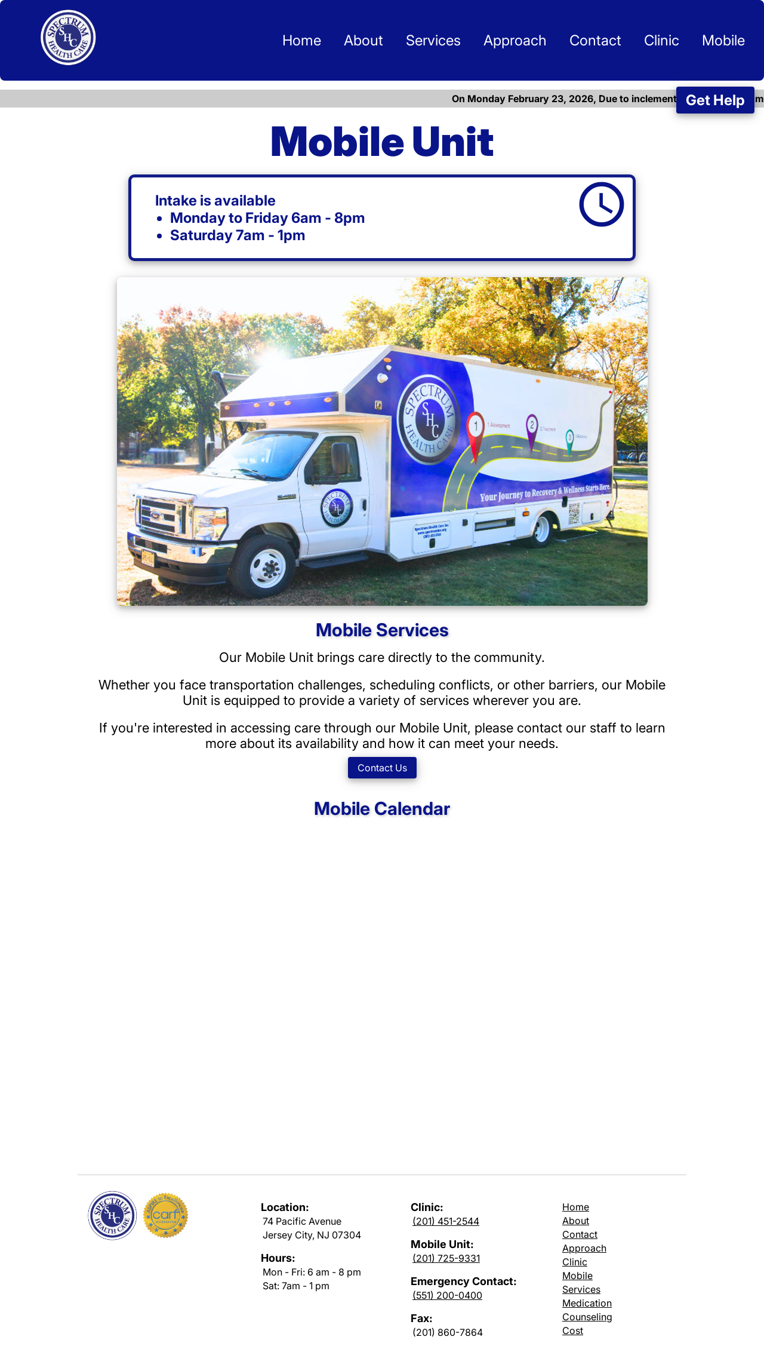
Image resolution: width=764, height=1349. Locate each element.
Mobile (723, 40)
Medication (587, 1303)
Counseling (587, 1317)
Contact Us (382, 768)
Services (433, 40)
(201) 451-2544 (445, 1221)
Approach (515, 40)
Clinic (661, 40)
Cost (572, 1330)
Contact (595, 40)
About (363, 40)
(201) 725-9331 (446, 1258)
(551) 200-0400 (447, 1295)
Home (301, 40)
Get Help (715, 100)
